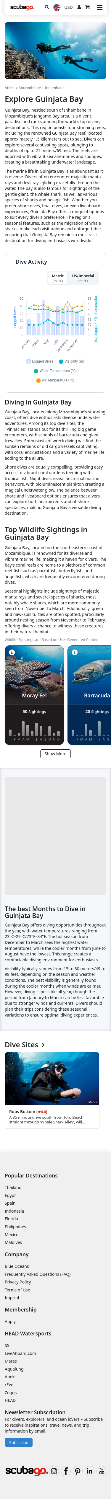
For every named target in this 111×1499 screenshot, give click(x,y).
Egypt (10, 1195)
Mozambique (30, 87)
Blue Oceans (17, 1266)
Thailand (13, 1187)
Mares (11, 1361)
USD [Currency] (69, 7)
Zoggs (11, 1392)
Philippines (15, 1226)
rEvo (9, 1384)
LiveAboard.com (20, 1353)
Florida (11, 1218)
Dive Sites (25, 1045)
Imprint (12, 1297)
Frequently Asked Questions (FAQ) (38, 1274)
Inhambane (55, 87)
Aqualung (14, 1369)
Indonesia (14, 1211)
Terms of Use (17, 1290)
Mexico (12, 1234)
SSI (8, 1345)
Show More (56, 753)
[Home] (22, 7)
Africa (10, 87)
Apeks (11, 1376)
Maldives (13, 1242)
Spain (10, 1203)
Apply (10, 1321)
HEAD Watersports (28, 1333)
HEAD (10, 1400)
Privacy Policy (18, 1282)
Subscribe (18, 1442)
